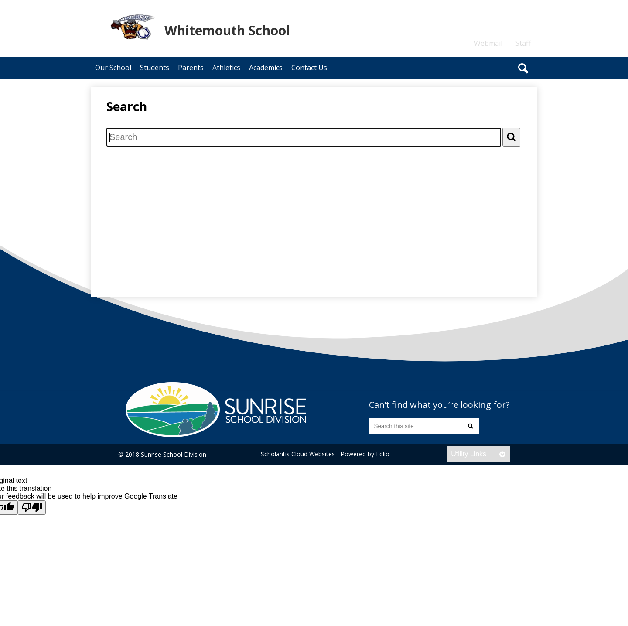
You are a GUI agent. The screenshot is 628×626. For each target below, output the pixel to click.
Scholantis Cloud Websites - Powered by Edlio (325, 454)
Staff (523, 43)
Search (523, 68)
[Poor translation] (32, 507)
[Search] (511, 137)
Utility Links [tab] (468, 454)
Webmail (488, 43)
